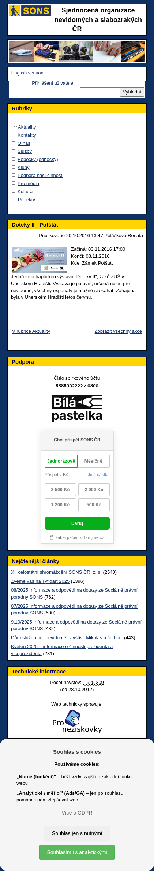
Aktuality (27, 127)
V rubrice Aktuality (31, 331)
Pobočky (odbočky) (38, 159)
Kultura (25, 191)
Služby (25, 151)
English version (27, 73)
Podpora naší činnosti (40, 175)
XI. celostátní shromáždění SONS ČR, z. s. (56, 572)
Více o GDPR (76, 813)
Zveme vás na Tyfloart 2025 (40, 581)
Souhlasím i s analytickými (77, 852)
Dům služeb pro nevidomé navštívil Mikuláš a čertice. (67, 637)
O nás (24, 143)
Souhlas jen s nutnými (77, 833)
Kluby (24, 167)
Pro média (28, 183)
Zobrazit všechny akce (118, 331)
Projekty (26, 199)
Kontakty (27, 135)
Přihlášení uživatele (52, 83)
